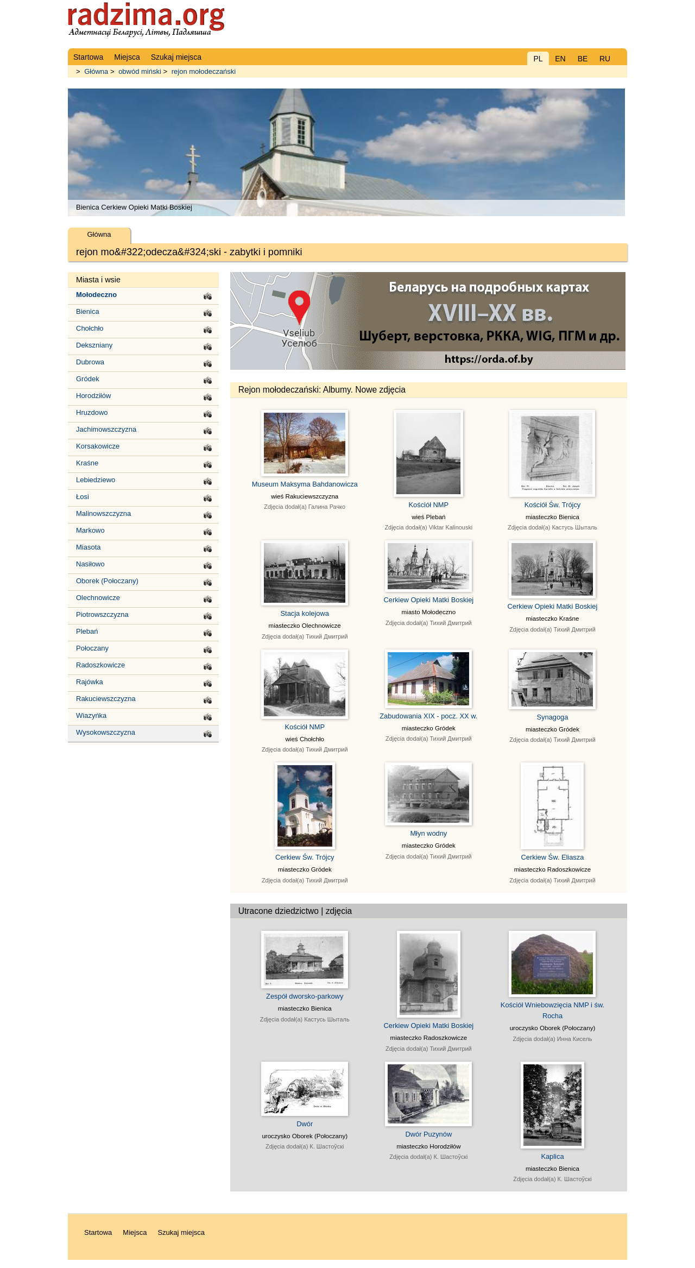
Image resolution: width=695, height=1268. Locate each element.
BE (583, 58)
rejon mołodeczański (204, 71)
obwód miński (139, 71)
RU (604, 58)
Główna (96, 71)
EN (560, 58)
